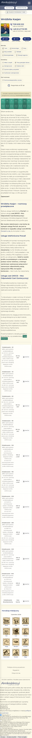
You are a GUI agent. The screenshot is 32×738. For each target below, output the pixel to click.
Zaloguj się (9, 7)
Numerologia (14, 48)
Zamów (26, 357)
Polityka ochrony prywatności (16, 667)
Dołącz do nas (16, 673)
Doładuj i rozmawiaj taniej (16, 12)
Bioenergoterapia (7, 55)
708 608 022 (18, 24)
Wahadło (17, 52)
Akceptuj (3, 737)
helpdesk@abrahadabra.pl (22, 95)
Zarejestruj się (21, 7)
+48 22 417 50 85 (20, 29)
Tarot (4, 48)
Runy (23, 48)
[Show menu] (29, 3)
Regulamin (16, 670)
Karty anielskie (7, 52)
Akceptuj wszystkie (11, 737)
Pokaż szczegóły (22, 737)
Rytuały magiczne (22, 55)
